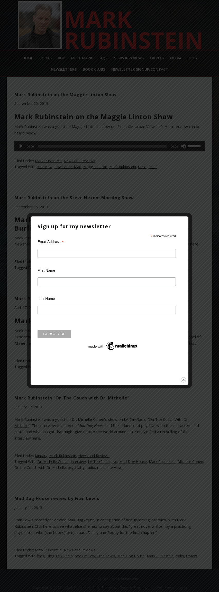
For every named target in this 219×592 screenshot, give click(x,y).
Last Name (46, 299)
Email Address (51, 241)
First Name (46, 270)
